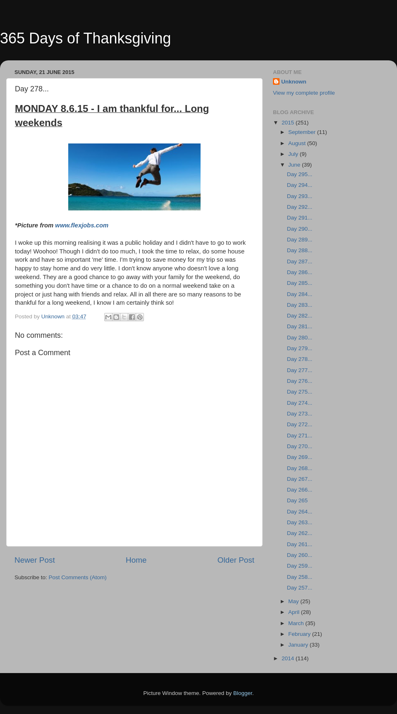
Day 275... (300, 392)
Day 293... (300, 196)
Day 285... (300, 283)
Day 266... (300, 490)
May (294, 601)
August (297, 143)
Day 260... (300, 555)
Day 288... (300, 250)
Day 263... (300, 522)
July (294, 154)
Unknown (293, 82)
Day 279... (300, 348)
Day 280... (300, 337)
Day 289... (300, 239)
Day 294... (300, 185)
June (295, 165)
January (299, 645)
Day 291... (300, 218)
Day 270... (300, 446)
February (300, 634)
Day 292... (300, 207)
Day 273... (300, 414)
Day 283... (300, 305)
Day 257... (300, 588)
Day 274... (300, 403)
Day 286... (300, 272)
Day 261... (300, 544)
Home (136, 560)
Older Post (236, 560)
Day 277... (300, 370)
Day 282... (300, 316)
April (294, 612)
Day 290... (300, 229)
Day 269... (300, 457)
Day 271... (300, 435)
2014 (289, 658)
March (296, 623)
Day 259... (300, 566)
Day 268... (300, 468)
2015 (289, 122)
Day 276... (300, 381)
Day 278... (300, 359)
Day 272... (300, 424)
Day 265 (297, 500)
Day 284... (300, 294)
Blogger (242, 693)
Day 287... (300, 261)
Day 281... (300, 326)
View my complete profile (304, 93)
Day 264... (300, 512)
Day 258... (300, 577)
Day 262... (300, 533)
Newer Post (34, 560)
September (302, 132)
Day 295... (300, 174)
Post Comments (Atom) (78, 577)
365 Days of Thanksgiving (85, 38)
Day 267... (300, 479)
